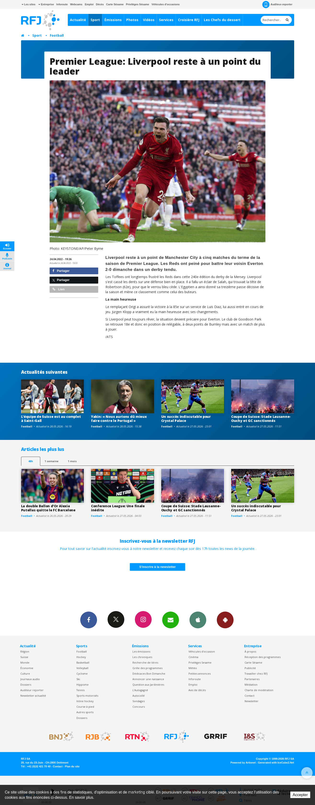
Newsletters (170, 620)
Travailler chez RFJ (256, 673)
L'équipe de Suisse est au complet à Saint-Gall (51, 418)
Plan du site (72, 766)
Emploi (89, 4)
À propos (250, 651)
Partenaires (252, 679)
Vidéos (149, 20)
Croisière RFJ (188, 20)
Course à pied (85, 706)
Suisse (24, 657)
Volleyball (82, 668)
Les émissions (141, 651)
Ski (78, 679)
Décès (100, 4)
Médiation (251, 684)
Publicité (250, 668)
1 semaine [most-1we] (51, 461)
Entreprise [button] (46, 4)
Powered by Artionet (243, 762)
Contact (249, 695)
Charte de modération (259, 690)
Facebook (88, 620)
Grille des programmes (147, 668)
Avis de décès (197, 690)
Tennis (80, 690)
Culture (25, 673)
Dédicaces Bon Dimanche (148, 673)
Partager (60, 271)
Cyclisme (82, 673)
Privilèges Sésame (137, 4)
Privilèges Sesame (200, 662)
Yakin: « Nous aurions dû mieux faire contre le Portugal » (119, 418)
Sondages (138, 701)
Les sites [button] (28, 4)
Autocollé (138, 695)
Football (57, 35)
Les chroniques (142, 657)
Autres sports (84, 712)
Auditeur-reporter (277, 4)
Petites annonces (200, 673)
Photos (132, 20)
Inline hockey (84, 701)
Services (166, 20)
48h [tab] (30, 461)
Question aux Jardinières (148, 684)
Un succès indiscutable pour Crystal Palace (186, 418)
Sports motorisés (87, 695)
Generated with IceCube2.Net (276, 762)
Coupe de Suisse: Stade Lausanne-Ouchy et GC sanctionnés (261, 418)
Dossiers (25, 684)
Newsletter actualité (33, 695)
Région (24, 651)
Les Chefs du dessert (222, 20)
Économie (26, 668)
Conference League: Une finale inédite (118, 508)
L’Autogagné (140, 690)
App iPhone (197, 620)
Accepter (300, 795)
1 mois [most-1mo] (72, 461)
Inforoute (62, 4)
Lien (58, 289)
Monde (24, 662)
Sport (95, 20)
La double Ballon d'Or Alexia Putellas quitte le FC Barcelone (48, 508)
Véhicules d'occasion (202, 651)
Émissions (113, 20)
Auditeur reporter (32, 690)
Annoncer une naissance (148, 679)
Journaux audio (30, 679)
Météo (193, 668)
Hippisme (82, 684)
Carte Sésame (115, 4)
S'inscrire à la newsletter (157, 567)
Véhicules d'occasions (165, 4)
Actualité (78, 20)
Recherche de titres (145, 662)
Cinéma (193, 657)
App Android (225, 620)
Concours (138, 706)
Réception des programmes (263, 657)
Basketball (82, 662)
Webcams (76, 4)
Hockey (81, 657)
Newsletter (251, 701)
